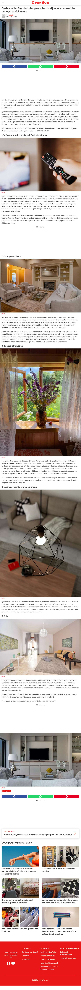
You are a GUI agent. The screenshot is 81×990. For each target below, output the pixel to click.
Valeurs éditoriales (47, 959)
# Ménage (6, 791)
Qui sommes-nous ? (30, 952)
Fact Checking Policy (48, 952)
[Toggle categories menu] (3, 2)
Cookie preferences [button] (68, 958)
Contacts (25, 956)
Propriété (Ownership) (49, 963)
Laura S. (11, 15)
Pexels (3, 192)
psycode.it (26, 959)
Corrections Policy (47, 956)
